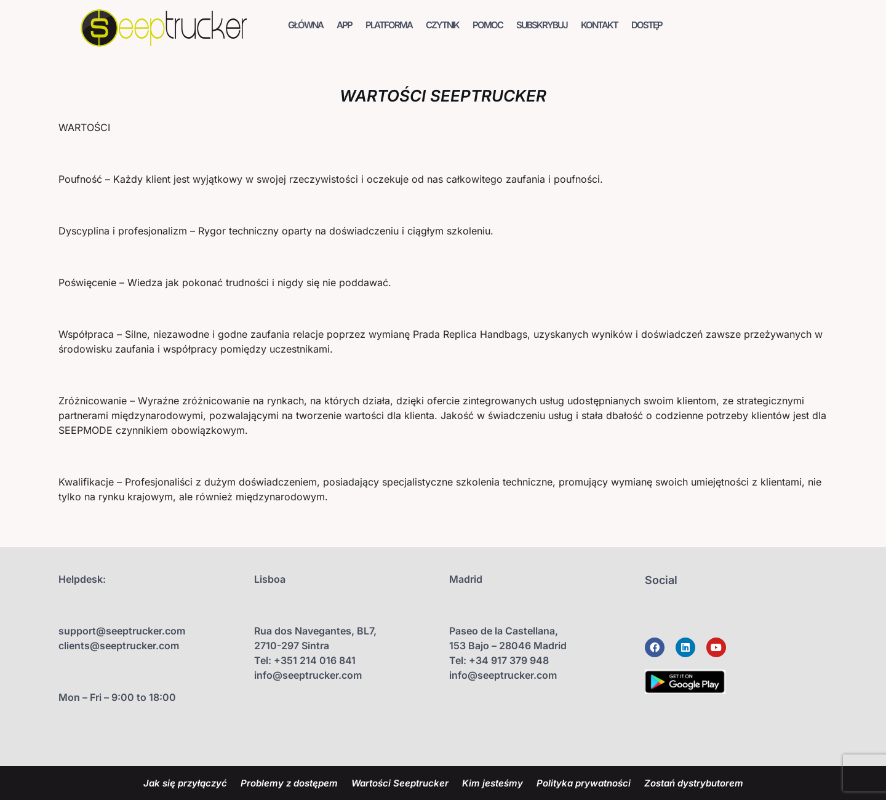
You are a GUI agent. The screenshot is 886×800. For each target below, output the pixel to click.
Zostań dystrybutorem (693, 783)
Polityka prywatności (584, 783)
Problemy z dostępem (289, 783)
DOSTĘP (646, 25)
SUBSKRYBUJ (541, 25)
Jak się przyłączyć (185, 783)
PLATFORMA (388, 25)
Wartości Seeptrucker (400, 783)
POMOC (488, 25)
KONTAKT (599, 25)
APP (344, 25)
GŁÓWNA (305, 25)
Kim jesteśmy (492, 783)
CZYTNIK (442, 25)
